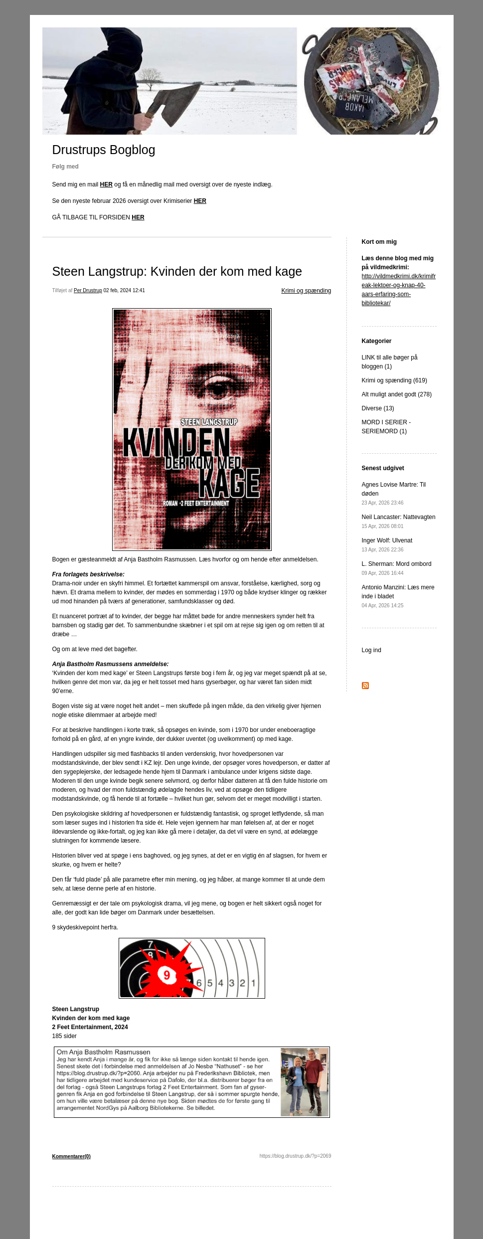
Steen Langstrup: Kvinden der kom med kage (177, 271)
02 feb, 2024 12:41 (124, 290)
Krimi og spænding (306, 290)
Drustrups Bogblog (104, 150)
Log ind (371, 650)
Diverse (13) (378, 408)
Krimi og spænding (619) (394, 380)
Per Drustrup (88, 290)
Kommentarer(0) (71, 1156)
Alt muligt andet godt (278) (397, 394)
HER (106, 184)
